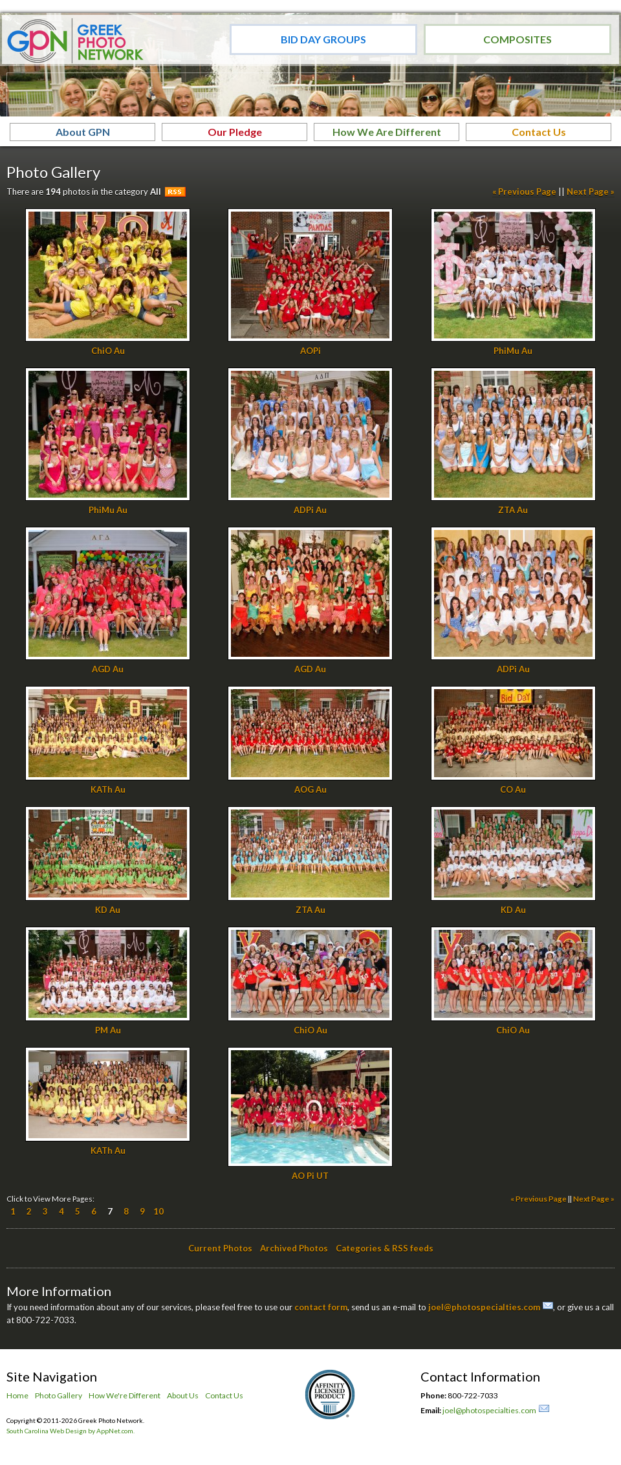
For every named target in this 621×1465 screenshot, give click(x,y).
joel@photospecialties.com (484, 1307)
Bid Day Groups (323, 39)
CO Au (513, 789)
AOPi (310, 351)
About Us (183, 1395)
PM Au (108, 1030)
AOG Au (310, 789)
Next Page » (591, 191)
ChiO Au (108, 351)
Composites (517, 39)
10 (158, 1211)
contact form (320, 1307)
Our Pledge (235, 132)
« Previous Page (524, 191)
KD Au (107, 910)
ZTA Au (513, 510)
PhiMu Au (513, 351)
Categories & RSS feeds (384, 1248)
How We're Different (124, 1395)
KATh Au (108, 789)
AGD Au (108, 669)
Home (17, 1395)
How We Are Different (386, 132)
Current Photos (220, 1248)
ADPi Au (310, 510)
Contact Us (539, 132)
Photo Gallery (58, 1395)
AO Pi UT (310, 1176)
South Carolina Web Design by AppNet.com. (70, 1431)
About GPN (83, 132)
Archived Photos (294, 1248)
